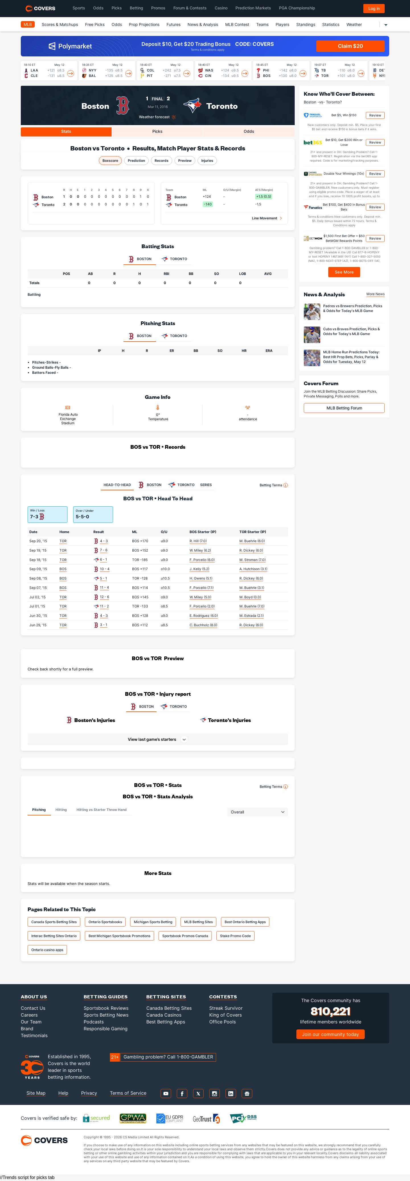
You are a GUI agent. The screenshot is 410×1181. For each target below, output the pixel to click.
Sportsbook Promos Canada (185, 936)
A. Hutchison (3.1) (253, 569)
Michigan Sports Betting (153, 922)
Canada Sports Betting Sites (54, 922)
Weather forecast (154, 117)
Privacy (89, 1093)
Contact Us (33, 1008)
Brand (27, 1028)
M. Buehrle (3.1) (251, 588)
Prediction (136, 160)
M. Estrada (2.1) (251, 615)
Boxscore (110, 160)
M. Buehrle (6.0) (252, 541)
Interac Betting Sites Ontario (54, 936)
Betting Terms (274, 485)
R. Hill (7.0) (198, 541)
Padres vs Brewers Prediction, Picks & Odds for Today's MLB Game (352, 308)
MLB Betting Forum (344, 407)
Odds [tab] (249, 131)
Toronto (222, 105)
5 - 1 (103, 578)
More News (375, 294)
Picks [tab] (157, 131)
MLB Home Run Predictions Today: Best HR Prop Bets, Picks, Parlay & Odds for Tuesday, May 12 (351, 357)
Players (282, 24)
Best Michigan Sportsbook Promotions (119, 936)
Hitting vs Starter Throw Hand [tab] (102, 809)
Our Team (31, 1022)
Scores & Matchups (60, 24)
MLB (28, 24)
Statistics (330, 24)
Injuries (207, 160)
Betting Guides (106, 996)
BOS (63, 569)
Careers (29, 1015)
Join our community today (330, 1034)
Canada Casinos (163, 1015)
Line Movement (264, 218)
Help (63, 1093)
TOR (63, 541)
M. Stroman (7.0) (252, 560)
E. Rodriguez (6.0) (204, 615)
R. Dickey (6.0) (251, 550)
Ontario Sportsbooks (105, 922)
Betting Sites (166, 996)
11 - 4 (104, 587)
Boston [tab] (139, 259)
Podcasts (94, 1022)
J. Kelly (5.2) (199, 569)
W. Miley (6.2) (200, 550)
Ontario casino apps (47, 950)
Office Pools (222, 1022)
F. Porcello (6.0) (202, 560)
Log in (374, 8)
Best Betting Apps (165, 1022)
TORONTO (173, 706)
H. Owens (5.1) (201, 578)
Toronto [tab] (174, 259)
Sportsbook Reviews (106, 1008)
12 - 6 (104, 597)
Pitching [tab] (39, 809)
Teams (262, 24)
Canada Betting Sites (169, 1008)
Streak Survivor (226, 1008)
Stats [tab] (66, 131)
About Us (34, 996)
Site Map (36, 1093)
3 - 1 (103, 625)
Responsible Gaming (106, 1028)
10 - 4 (105, 569)
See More (344, 272)
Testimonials (34, 1035)
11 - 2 (104, 606)
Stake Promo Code (235, 936)
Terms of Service (128, 1093)
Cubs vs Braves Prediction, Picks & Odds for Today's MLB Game (351, 331)
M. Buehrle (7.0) (252, 606)
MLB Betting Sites (198, 922)
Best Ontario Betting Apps (245, 922)
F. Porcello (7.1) (202, 588)
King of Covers (225, 1015)
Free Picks (94, 24)
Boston (95, 105)
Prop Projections (144, 24)
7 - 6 (103, 550)
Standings (305, 24)
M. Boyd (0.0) (250, 597)
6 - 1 (103, 559)
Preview (185, 160)
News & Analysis (203, 24)
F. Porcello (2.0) (202, 606)
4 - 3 (104, 541)
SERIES (206, 485)
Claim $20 (350, 46)
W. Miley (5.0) (200, 597)
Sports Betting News (106, 1015)
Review (375, 115)
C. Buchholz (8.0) (203, 625)
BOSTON (141, 706)
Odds (117, 24)
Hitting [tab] (61, 809)
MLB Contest (237, 24)
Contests (223, 996)
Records (162, 160)
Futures (174, 24)
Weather (354, 24)
